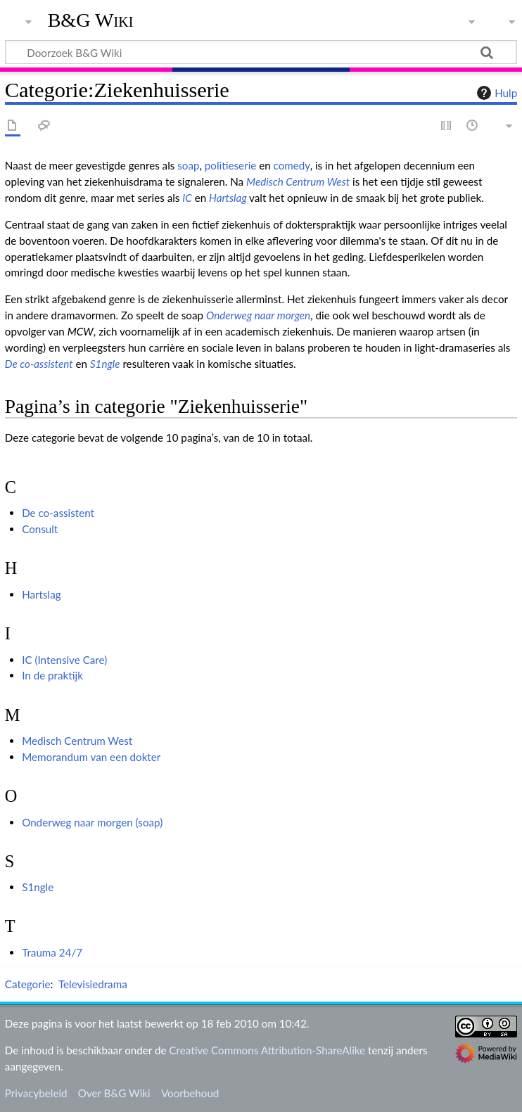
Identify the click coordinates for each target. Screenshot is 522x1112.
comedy (292, 165)
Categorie (28, 984)
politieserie (231, 165)
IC (187, 197)
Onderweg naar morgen (258, 315)
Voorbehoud (190, 1093)
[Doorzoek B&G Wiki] (261, 52)
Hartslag (227, 197)
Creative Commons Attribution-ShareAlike (267, 1050)
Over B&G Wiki (114, 1093)
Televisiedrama (92, 984)
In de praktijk (52, 675)
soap (188, 165)
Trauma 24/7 (52, 952)
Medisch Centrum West (298, 181)
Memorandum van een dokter (91, 756)
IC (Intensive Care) (64, 659)
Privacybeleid (36, 1093)
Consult (40, 529)
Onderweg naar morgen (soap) (92, 822)
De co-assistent (39, 363)
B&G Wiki (91, 20)
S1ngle (105, 363)
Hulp (495, 93)
